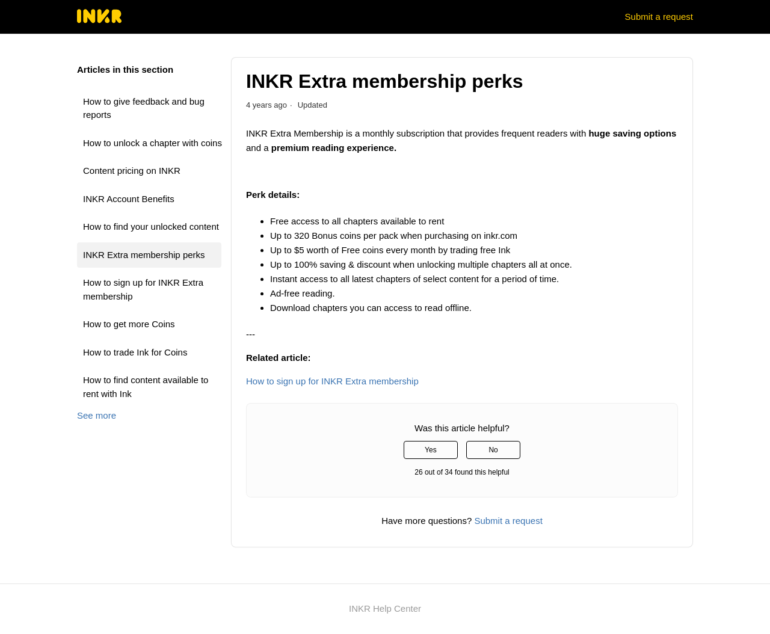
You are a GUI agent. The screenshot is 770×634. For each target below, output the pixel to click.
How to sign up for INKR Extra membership (143, 289)
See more (96, 415)
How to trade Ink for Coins (135, 352)
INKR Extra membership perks (144, 255)
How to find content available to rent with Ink (145, 387)
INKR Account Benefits (128, 199)
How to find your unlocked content (151, 226)
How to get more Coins (129, 324)
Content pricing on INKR (131, 170)
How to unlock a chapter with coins (152, 143)
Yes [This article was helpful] (431, 450)
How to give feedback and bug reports (144, 108)
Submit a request (659, 16)
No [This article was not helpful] (492, 450)
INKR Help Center (385, 608)
